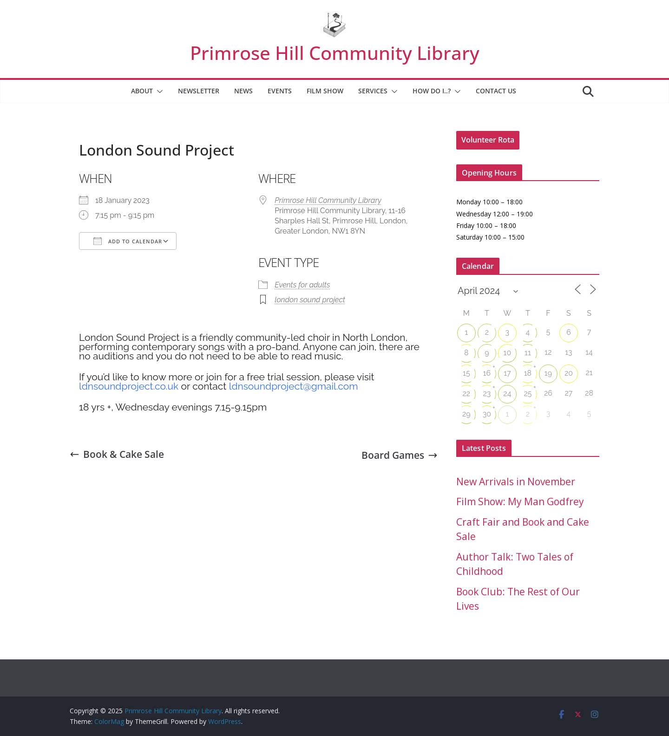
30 (487, 414)
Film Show (325, 90)
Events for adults (302, 284)
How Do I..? (432, 90)
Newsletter (198, 90)
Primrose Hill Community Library (334, 52)
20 (568, 373)
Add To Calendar (127, 241)
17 (507, 373)
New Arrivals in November (515, 481)
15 (466, 373)
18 (527, 373)
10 (508, 352)
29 (466, 414)
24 (507, 393)
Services (372, 90)
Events (280, 90)
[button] (158, 91)
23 (487, 393)
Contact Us (496, 90)
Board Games (399, 455)
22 (466, 393)
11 (528, 352)
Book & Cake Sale (117, 454)
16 (487, 373)
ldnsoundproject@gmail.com (293, 386)
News (243, 90)
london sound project (310, 299)
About (142, 90)
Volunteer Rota (487, 140)
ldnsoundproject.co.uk (128, 386)
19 (548, 373)
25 (527, 393)
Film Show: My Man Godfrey (520, 501)
